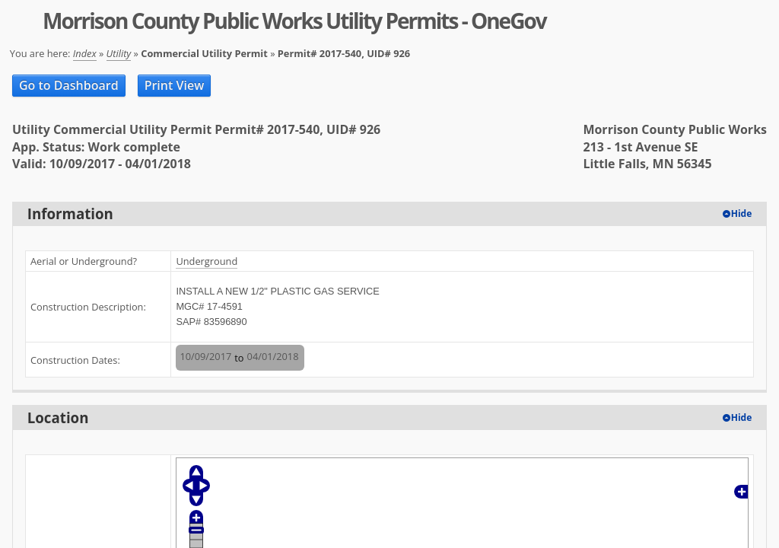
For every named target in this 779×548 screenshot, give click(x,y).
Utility (119, 53)
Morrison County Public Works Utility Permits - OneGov (294, 20)
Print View (175, 85)
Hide (741, 213)
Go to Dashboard (69, 85)
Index (85, 53)
